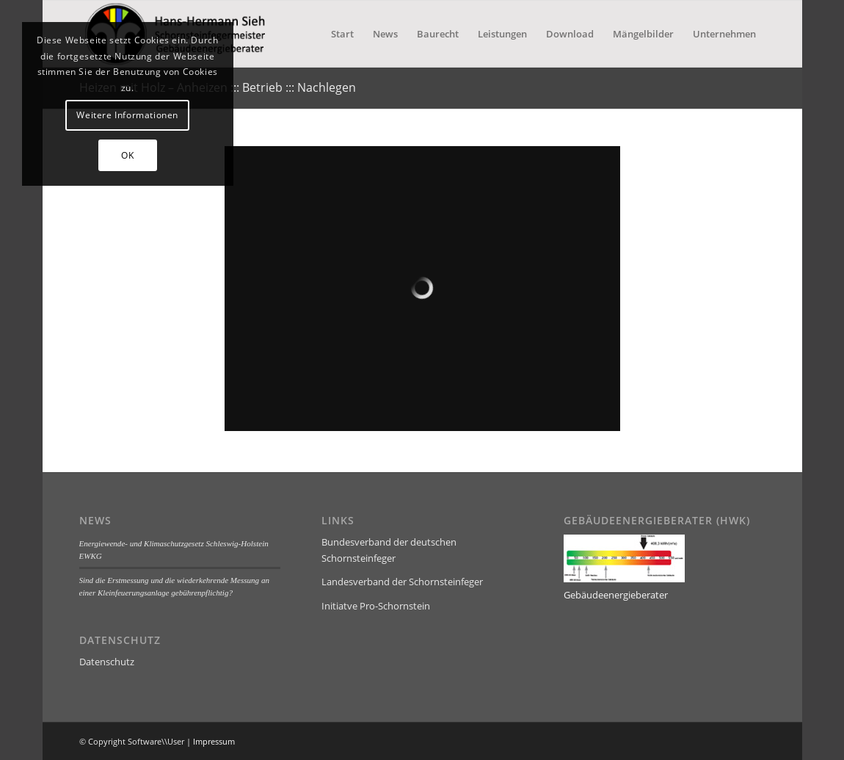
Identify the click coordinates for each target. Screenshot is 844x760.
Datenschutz (106, 661)
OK (127, 155)
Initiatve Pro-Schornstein (375, 605)
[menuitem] (342, 34)
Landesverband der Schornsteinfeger (402, 581)
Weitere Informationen (127, 115)
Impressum (214, 741)
